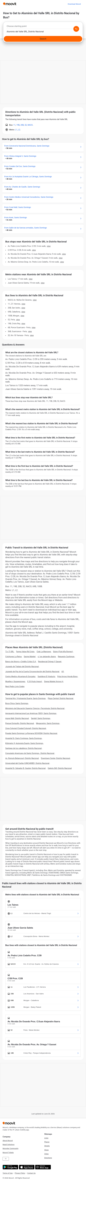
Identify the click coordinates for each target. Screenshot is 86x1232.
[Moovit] (9, 4)
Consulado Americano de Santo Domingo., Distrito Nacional (29, 753)
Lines (46, 1138)
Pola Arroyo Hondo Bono (67, 676)
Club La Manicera (44, 652)
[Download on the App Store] (26, 1167)
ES (6, 1158)
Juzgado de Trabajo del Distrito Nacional (22, 666)
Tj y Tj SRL (9, 652)
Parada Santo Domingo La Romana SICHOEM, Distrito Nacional (31, 733)
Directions (48, 1158)
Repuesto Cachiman (66, 657)
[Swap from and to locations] (76, 29)
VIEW (48, 246)
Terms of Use (8, 1173)
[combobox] (43, 27)
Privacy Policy (20, 1173)
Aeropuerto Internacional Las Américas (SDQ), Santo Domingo (30, 713)
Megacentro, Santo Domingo (47, 723)
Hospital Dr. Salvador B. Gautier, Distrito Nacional (25, 768)
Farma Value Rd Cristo (25, 652)
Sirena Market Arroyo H (53, 681)
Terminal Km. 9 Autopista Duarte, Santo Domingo (25, 698)
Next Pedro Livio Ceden (14, 686)
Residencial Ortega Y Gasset (49, 661)
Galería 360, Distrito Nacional (60, 768)
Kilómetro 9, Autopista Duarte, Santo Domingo (24, 743)
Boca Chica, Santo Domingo (16, 703)
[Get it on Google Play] (10, 1167)
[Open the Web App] (42, 1167)
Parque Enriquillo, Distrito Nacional (19, 723)
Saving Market (29, 657)
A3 (63, 671)
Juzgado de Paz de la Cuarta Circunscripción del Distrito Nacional (32, 671)
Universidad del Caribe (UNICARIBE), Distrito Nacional (27, 763)
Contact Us (31, 1173)
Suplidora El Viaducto (46, 676)
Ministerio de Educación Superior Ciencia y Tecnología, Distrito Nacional (34, 708)
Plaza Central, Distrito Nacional (60, 698)
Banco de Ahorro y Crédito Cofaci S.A (20, 661)
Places (46, 1142)
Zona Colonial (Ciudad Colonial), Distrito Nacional (25, 728)
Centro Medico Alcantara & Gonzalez (20, 676)
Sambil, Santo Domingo (40, 718)
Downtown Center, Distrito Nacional (55, 758)
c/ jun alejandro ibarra (47, 657)
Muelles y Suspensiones (15, 681)
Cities (46, 1154)
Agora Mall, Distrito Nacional (17, 718)
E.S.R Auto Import (34, 681)
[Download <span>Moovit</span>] (74, 4)
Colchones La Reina (13, 657)
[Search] (43, 39)
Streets (47, 1146)
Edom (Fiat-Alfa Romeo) (63, 652)
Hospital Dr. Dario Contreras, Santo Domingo (23, 738)
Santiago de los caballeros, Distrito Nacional (23, 748)
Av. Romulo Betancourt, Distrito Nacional (22, 758)
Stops (46, 1150)
